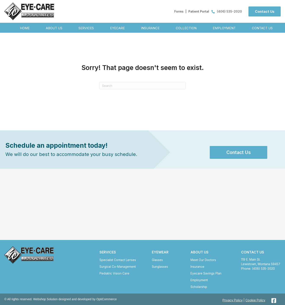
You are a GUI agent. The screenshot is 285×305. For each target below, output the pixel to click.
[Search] (142, 85)
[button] (264, 11)
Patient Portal (198, 11)
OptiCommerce (106, 299)
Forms (179, 11)
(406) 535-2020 (226, 11)
